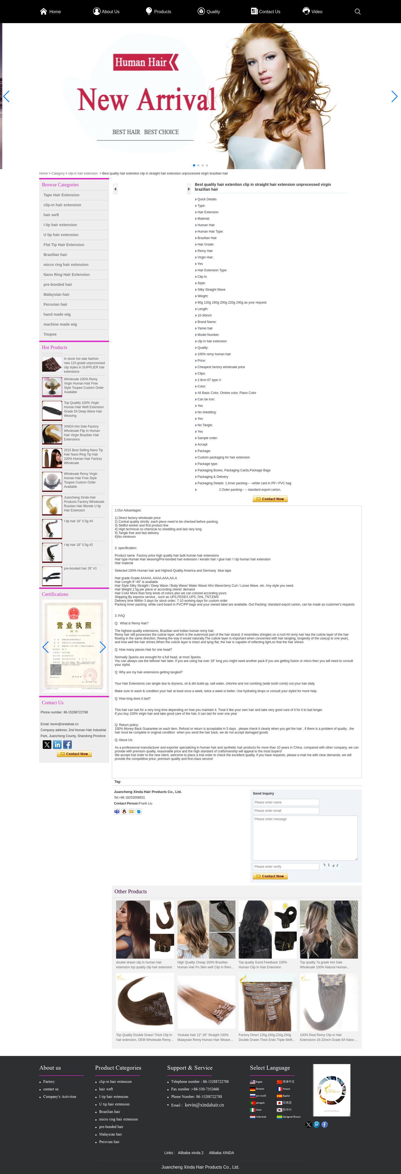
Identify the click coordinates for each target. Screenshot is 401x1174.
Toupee (50, 334)
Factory (49, 1082)
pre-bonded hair (58, 284)
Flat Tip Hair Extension (64, 245)
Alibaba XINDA (221, 1153)
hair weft (51, 215)
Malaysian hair (57, 294)
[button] (194, 165)
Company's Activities (59, 1097)
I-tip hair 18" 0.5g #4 (78, 527)
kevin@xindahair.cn (204, 1105)
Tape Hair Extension (62, 195)
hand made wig (57, 314)
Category (58, 173)
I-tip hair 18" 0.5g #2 (78, 551)
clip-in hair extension (83, 173)
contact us (51, 1090)
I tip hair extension (60, 225)
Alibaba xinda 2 (191, 1153)
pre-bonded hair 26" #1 (80, 575)
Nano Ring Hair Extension (67, 274)
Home (55, 11)
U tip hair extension (61, 235)
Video (317, 11)
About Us (111, 11)
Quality (213, 11)
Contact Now (74, 753)
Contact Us (269, 11)
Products (162, 11)
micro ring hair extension (66, 264)
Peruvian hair (55, 304)
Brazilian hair (55, 254)
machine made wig (60, 324)
